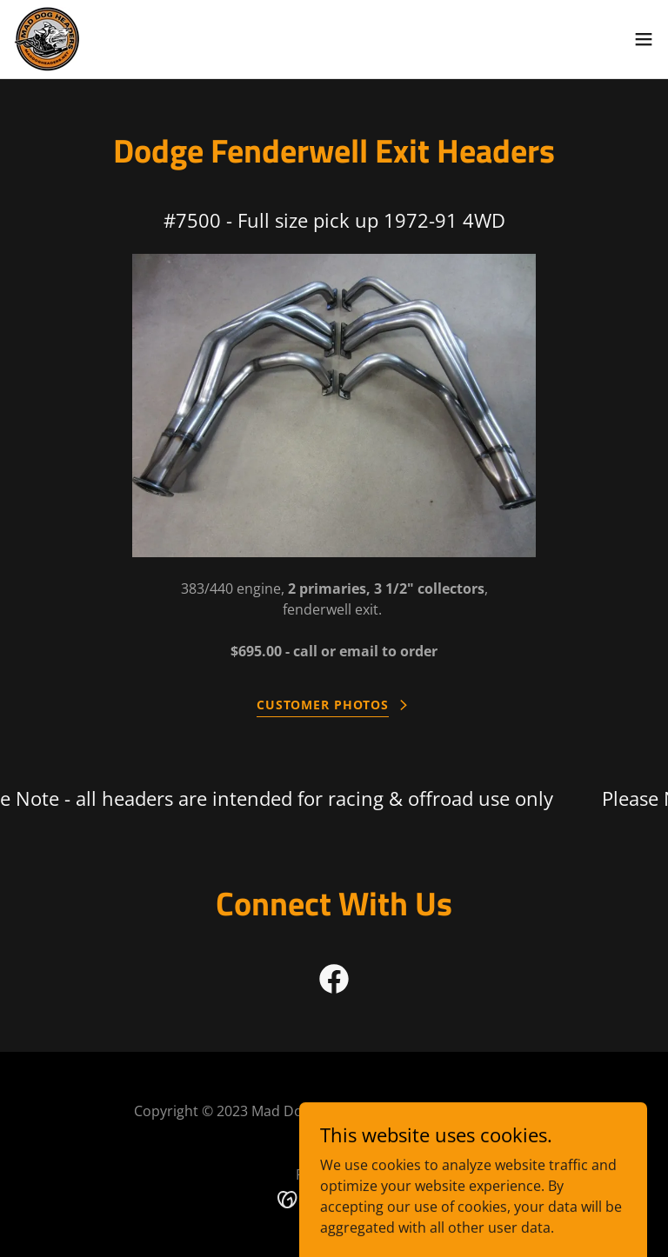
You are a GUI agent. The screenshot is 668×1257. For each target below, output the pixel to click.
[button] (643, 39)
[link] (47, 39)
